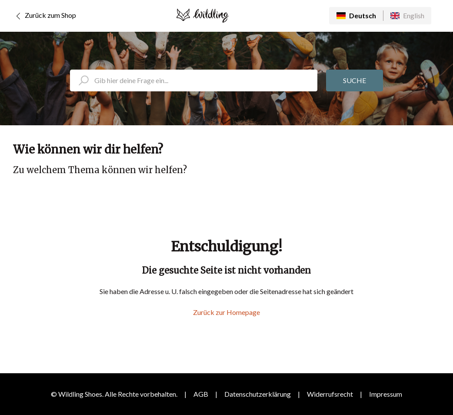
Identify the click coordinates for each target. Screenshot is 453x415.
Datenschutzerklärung (257, 394)
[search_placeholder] (193, 80)
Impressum (385, 394)
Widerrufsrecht (330, 394)
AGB (200, 394)
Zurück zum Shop (44, 16)
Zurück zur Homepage (226, 312)
